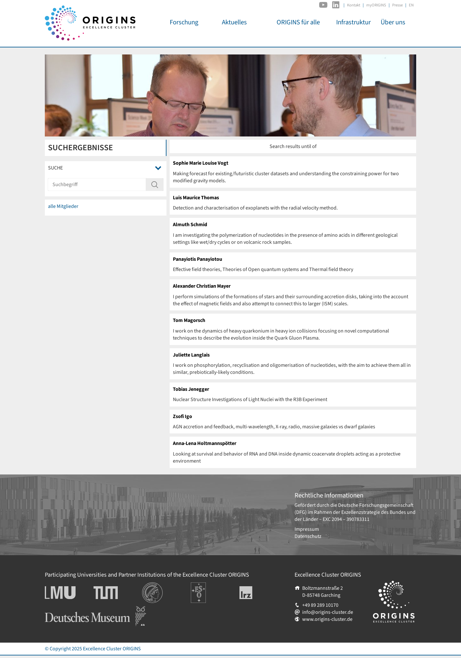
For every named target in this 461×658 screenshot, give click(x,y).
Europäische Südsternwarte (207, 589)
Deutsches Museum (66, 609)
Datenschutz (308, 536)
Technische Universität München (117, 592)
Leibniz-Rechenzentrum (256, 592)
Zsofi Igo (182, 416)
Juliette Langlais (191, 354)
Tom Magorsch (189, 320)
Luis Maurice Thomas (196, 197)
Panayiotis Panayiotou (197, 259)
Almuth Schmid (190, 224)
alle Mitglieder (63, 206)
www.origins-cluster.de (327, 619)
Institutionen (156, 585)
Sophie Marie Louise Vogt (200, 163)
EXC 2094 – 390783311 (346, 519)
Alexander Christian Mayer (201, 286)
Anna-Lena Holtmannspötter (204, 443)
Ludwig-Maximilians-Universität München (67, 592)
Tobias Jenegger (191, 389)
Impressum (307, 529)
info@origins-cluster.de (327, 612)
